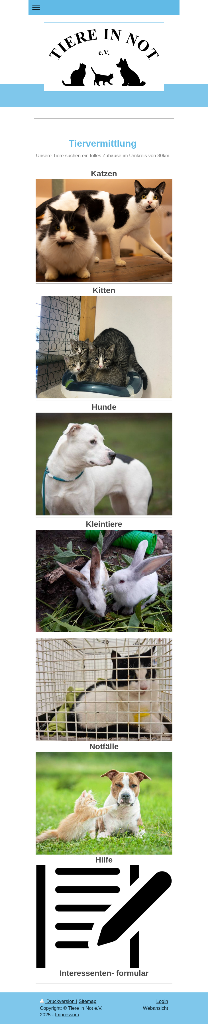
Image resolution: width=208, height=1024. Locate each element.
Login (162, 1001)
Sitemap (87, 1001)
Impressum (67, 1014)
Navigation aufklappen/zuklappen (104, 7)
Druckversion (58, 1001)
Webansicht (155, 1008)
